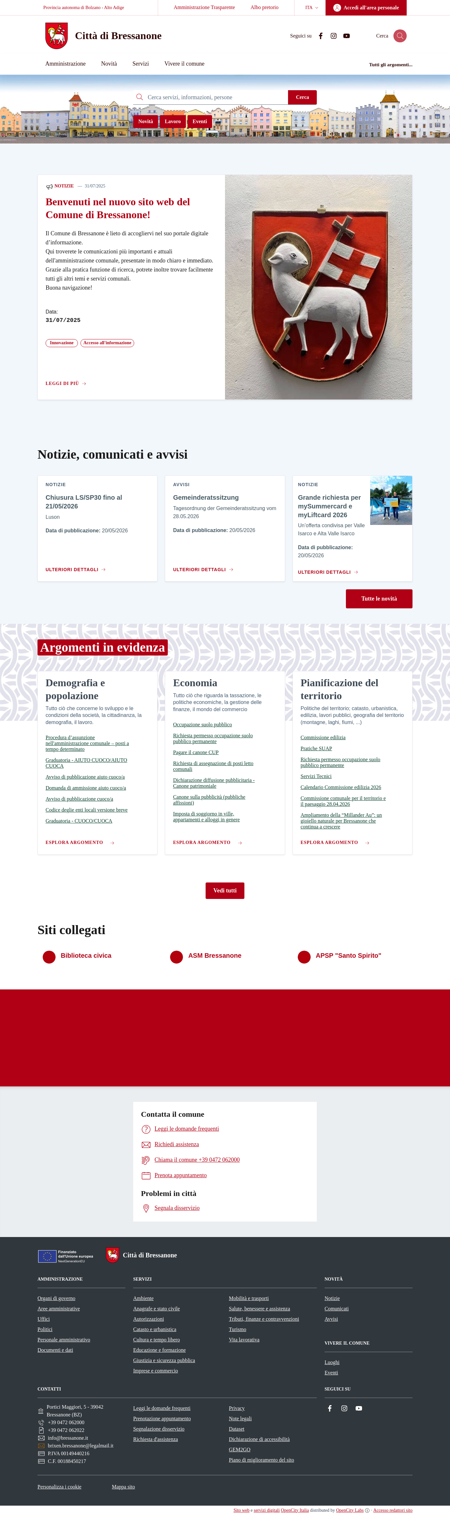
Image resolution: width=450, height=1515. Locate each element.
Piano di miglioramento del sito (261, 1460)
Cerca (302, 97)
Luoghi (332, 1362)
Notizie (60, 186)
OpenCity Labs (350, 1510)
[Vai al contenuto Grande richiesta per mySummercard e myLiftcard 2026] (327, 569)
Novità (145, 121)
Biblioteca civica (86, 955)
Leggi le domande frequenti (161, 1408)
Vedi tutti (225, 890)
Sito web (241, 1510)
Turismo (237, 1329)
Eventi (200, 121)
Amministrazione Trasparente (204, 7)
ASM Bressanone (214, 955)
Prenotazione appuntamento (162, 1418)
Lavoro (173, 121)
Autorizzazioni (148, 1319)
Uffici (44, 1319)
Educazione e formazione (159, 1350)
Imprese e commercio (155, 1370)
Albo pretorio (265, 7)
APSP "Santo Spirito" (348, 955)
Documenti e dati (55, 1350)
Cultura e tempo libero (156, 1339)
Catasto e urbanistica (154, 1329)
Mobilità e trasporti (249, 1298)
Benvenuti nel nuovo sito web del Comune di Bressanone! (118, 208)
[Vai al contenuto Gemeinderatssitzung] (204, 566)
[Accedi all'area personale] (366, 8)
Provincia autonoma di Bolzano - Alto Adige (83, 7)
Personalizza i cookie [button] (59, 1486)
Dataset (236, 1429)
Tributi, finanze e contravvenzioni (264, 1319)
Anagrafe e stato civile (156, 1308)
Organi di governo (56, 1298)
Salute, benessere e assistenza (259, 1308)
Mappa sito (123, 1486)
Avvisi (331, 1319)
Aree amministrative (59, 1308)
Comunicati (337, 1308)
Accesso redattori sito (392, 1510)
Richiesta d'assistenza (155, 1439)
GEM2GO (240, 1449)
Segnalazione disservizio (159, 1429)
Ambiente (143, 1298)
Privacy (237, 1408)
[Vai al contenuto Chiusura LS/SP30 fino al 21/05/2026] (77, 566)
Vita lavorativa (244, 1339)
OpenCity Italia (295, 1510)
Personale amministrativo (64, 1339)
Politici (45, 1329)
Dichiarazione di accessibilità (259, 1439)
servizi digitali (267, 1510)
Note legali (240, 1418)
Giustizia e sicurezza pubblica (164, 1360)
